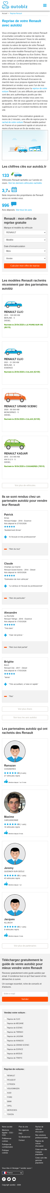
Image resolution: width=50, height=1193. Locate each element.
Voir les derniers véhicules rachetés (25, 183)
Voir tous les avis (24, 210)
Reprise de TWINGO (13, 1032)
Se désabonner (24, 1137)
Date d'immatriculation (14, 246)
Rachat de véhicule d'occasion (39, 1129)
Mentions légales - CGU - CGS (8, 1132)
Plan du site (23, 1127)
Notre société (7, 1127)
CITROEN (9, 1084)
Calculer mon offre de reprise (25, 265)
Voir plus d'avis (25, 709)
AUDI (7, 1093)
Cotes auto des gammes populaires (41, 1160)
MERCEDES (10, 1110)
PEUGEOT (10, 1080)
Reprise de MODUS (13, 1054)
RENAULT (9, 1076)
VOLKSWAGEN (11, 1089)
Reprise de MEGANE (14, 1023)
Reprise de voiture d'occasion (39, 1143)
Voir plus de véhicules (25, 485)
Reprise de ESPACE (13, 1049)
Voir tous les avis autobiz (25, 717)
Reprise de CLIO (12, 1019)
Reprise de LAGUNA (13, 1036)
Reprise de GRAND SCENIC (16, 1045)
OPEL (8, 1106)
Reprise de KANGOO (14, 1041)
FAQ (20, 1133)
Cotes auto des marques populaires (41, 1151)
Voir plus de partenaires (25, 945)
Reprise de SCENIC (13, 1028)
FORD (8, 1097)
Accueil (4, 13)
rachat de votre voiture (12, 122)
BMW (7, 1101)
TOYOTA (9, 1114)
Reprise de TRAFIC (13, 1058)
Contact (22, 1140)
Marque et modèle (18, 227)
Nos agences (24, 1130)
